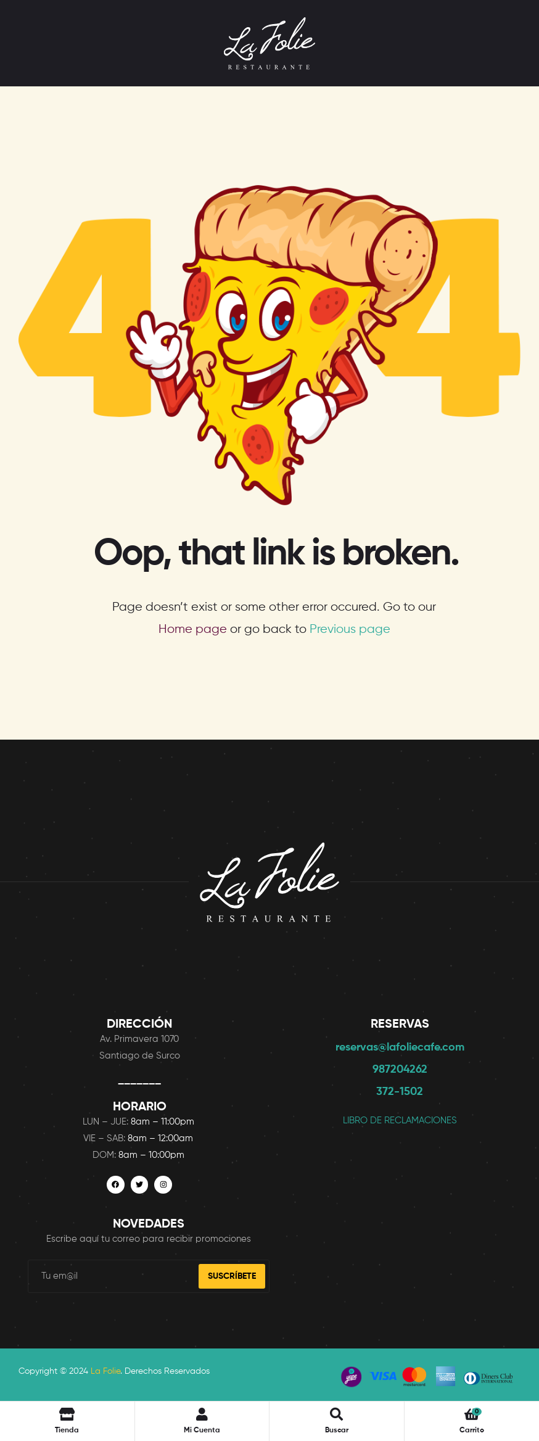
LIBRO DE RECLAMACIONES (400, 1120)
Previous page (350, 629)
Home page (192, 629)
